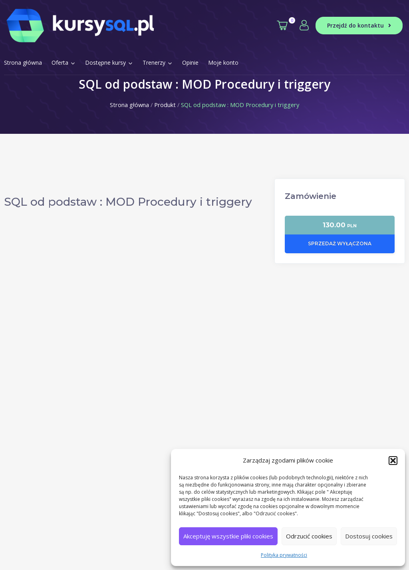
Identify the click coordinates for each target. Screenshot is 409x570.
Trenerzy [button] (158, 62)
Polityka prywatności (284, 555)
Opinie (190, 62)
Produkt (165, 105)
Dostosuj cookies (369, 536)
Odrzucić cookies (309, 536)
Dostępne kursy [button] (109, 62)
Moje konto (223, 62)
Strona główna (23, 62)
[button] (393, 461)
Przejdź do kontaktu (359, 25)
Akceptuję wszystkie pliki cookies (228, 536)
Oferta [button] (63, 62)
